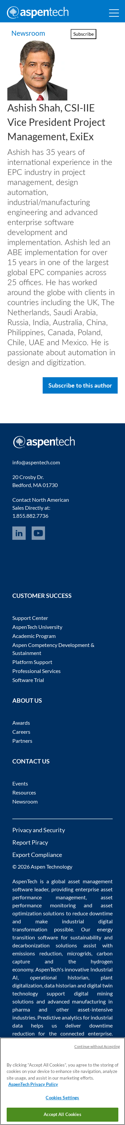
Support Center (30, 618)
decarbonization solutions (44, 945)
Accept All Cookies (62, 1114)
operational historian (59, 977)
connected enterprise (86, 1033)
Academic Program (34, 636)
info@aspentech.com (36, 462)
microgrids (79, 953)
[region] (62, 1081)
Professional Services (36, 671)
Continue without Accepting (97, 1046)
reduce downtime (92, 913)
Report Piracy (30, 842)
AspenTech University (37, 627)
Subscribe (83, 34)
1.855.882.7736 (30, 515)
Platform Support (32, 662)
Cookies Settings (62, 1097)
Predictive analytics (59, 1017)
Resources (24, 792)
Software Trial (28, 680)
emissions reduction (37, 953)
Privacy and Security (38, 830)
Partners (22, 740)
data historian (60, 985)
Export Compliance (37, 854)
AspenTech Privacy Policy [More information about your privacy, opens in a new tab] (33, 1084)
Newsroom (28, 33)
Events (20, 783)
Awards (21, 722)
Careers (21, 731)
